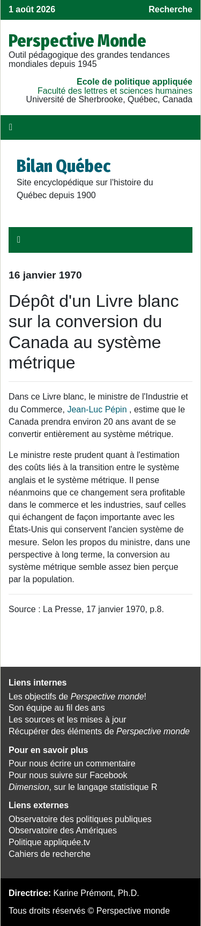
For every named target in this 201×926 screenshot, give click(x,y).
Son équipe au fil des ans (57, 707)
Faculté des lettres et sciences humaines (115, 90)
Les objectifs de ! (77, 696)
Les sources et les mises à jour (67, 719)
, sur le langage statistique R (83, 787)
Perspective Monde (77, 41)
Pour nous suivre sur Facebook (68, 775)
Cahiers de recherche (50, 854)
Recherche (170, 9)
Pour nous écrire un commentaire (72, 763)
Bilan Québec (63, 166)
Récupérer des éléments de (99, 731)
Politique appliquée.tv (49, 842)
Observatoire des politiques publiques (80, 819)
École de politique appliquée (134, 81)
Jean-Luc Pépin (96, 409)
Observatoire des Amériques (63, 830)
